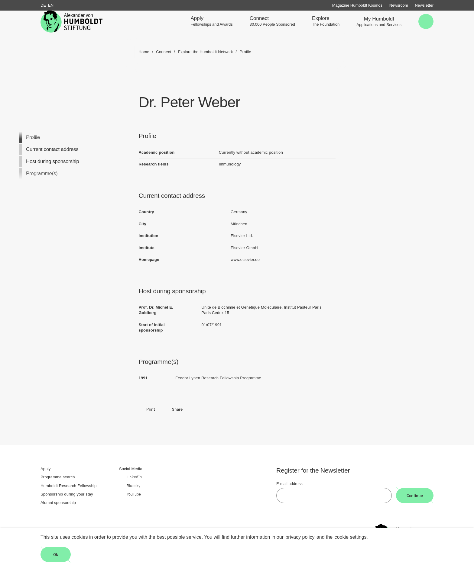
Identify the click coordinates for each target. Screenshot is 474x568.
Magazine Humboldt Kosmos (357, 5)
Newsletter (424, 5)
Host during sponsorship (52, 161)
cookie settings (351, 537)
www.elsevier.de (245, 259)
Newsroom (398, 5)
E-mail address (289, 483)
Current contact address (52, 149)
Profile (33, 137)
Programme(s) (41, 173)
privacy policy (299, 537)
